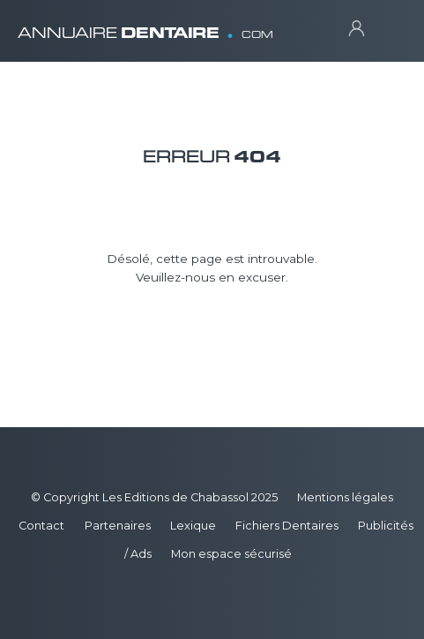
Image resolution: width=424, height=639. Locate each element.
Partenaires (118, 525)
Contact (41, 525)
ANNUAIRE (145, 26)
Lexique (193, 525)
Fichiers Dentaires (286, 525)
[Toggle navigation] (389, 27)
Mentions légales (345, 497)
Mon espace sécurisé (231, 553)
